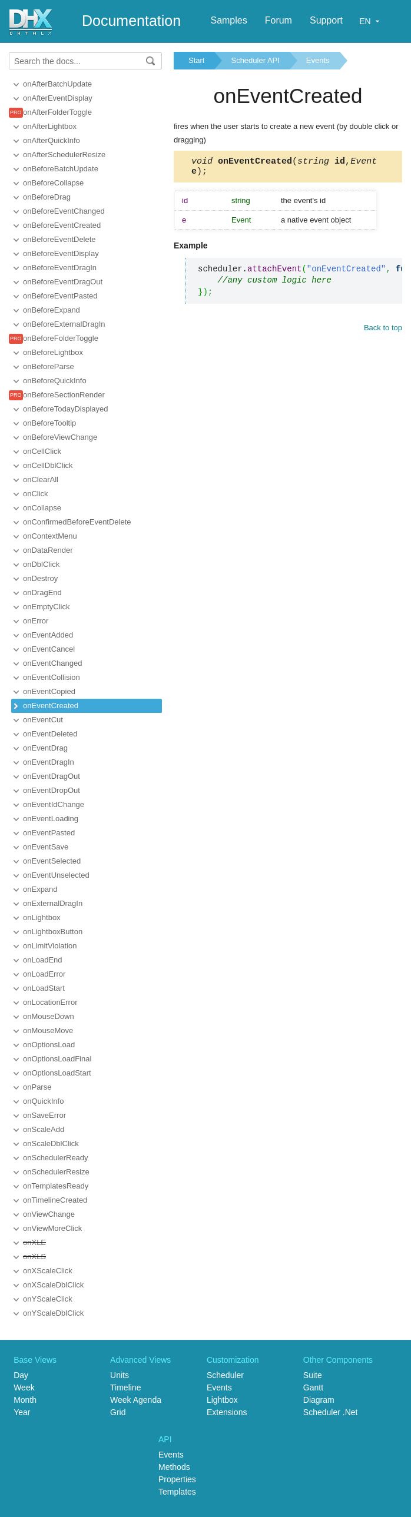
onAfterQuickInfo (51, 140)
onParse (37, 1087)
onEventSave (45, 846)
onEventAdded (48, 634)
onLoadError (44, 974)
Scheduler (225, 1375)
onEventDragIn (48, 762)
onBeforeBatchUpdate (60, 168)
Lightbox (222, 1400)
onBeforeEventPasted (60, 295)
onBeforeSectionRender (64, 394)
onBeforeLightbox (53, 352)
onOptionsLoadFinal (57, 1058)
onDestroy (40, 578)
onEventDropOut (51, 790)
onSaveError (44, 1115)
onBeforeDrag (47, 196)
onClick (35, 493)
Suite (312, 1375)
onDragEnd (42, 592)
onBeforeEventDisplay (61, 253)
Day (21, 1375)
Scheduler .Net (330, 1412)
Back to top (383, 331)
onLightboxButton (52, 931)
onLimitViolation (50, 945)
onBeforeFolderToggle (60, 338)
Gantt (313, 1387)
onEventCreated (50, 705)
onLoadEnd (42, 959)
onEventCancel (49, 649)
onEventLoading (50, 818)
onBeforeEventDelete (59, 239)
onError (35, 620)
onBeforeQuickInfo (55, 380)
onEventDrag (45, 747)
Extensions (227, 1412)
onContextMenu (50, 536)
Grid (117, 1412)
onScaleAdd (43, 1129)
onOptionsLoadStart (57, 1072)
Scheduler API (255, 60)
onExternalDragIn (52, 903)
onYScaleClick (47, 1298)
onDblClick (41, 564)
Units (119, 1375)
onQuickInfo (43, 1101)
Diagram (318, 1400)
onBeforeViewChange (60, 437)
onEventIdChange (53, 804)
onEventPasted (49, 832)
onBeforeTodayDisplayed (65, 408)
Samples (228, 20)
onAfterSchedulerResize (64, 154)
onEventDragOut (51, 776)
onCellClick (42, 451)
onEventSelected (52, 861)
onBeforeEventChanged (64, 211)
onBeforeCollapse (53, 182)
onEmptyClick (46, 606)
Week (24, 1387)
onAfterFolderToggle (57, 112)
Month (25, 1400)
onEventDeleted (50, 733)
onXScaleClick (47, 1270)
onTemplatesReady (55, 1185)
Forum (278, 20)
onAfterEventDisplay (57, 98)
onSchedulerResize (56, 1171)
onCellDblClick (48, 465)
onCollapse (42, 507)
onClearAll (40, 479)
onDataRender (48, 550)
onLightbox (42, 917)
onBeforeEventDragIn (60, 267)
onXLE (34, 1242)
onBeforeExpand (51, 310)
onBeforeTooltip (49, 423)
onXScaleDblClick (53, 1284)
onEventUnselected (56, 875)
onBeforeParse (48, 366)
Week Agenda (135, 1400)
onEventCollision (51, 677)
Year (22, 1412)
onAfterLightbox (50, 126)
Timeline (125, 1387)
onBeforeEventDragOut (62, 281)
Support (326, 20)
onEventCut (43, 719)
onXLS (34, 1256)
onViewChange (49, 1214)
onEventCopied (49, 691)
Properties (177, 1479)
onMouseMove (48, 1030)
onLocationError (50, 1002)
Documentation (131, 20)
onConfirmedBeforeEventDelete (77, 521)
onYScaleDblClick (53, 1313)
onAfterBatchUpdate (57, 83)
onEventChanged (52, 663)
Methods (174, 1467)
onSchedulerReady (55, 1157)
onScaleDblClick (51, 1143)
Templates (177, 1491)
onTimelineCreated (55, 1200)
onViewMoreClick (52, 1228)
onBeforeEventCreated (62, 225)
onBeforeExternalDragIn (64, 324)
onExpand (40, 889)
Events (318, 60)
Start (196, 60)
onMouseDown (48, 1016)
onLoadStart (44, 988)
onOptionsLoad (49, 1044)
